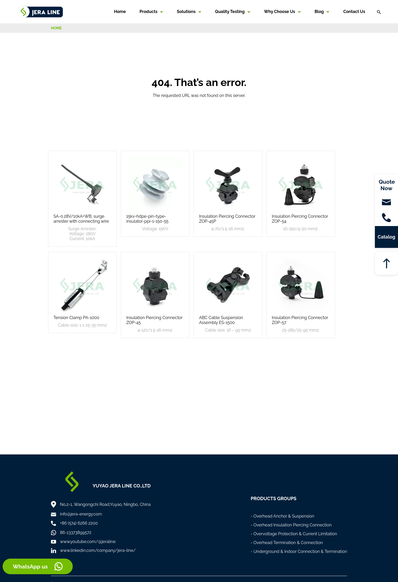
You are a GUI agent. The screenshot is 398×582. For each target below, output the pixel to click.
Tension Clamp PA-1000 (76, 317)
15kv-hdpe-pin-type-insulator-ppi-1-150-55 (147, 219)
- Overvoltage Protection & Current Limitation (294, 533)
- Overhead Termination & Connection (287, 542)
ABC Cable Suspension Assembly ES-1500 (221, 320)
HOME (56, 28)
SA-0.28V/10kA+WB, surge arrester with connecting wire (81, 219)
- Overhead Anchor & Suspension (282, 516)
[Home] (40, 11)
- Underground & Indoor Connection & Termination (299, 551)
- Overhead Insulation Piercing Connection (291, 525)
